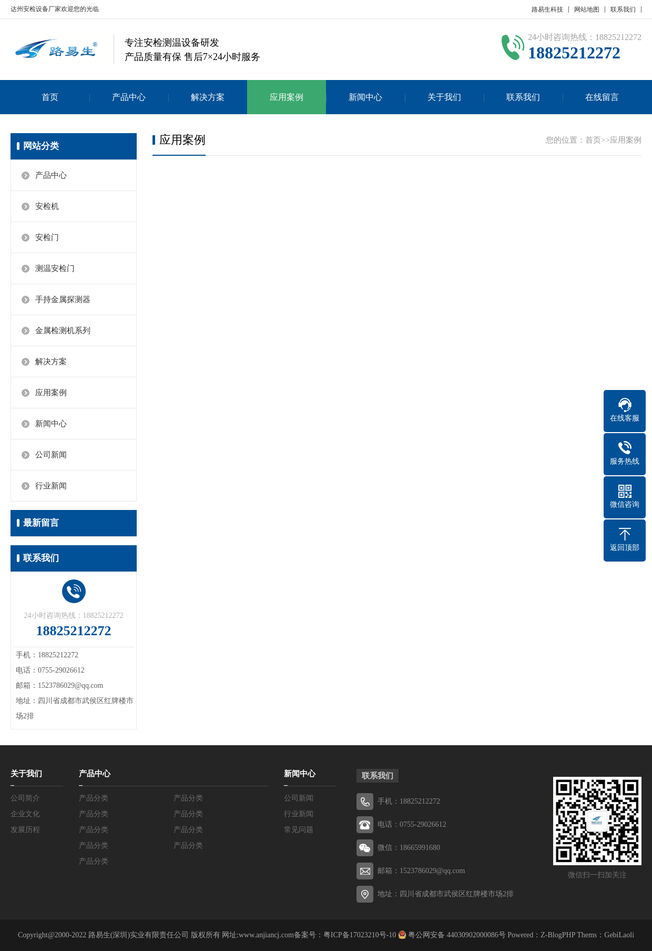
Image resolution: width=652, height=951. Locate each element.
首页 (50, 97)
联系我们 (623, 9)
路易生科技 (547, 9)
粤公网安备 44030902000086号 (456, 935)
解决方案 (208, 97)
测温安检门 (55, 268)
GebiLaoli (619, 935)
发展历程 (25, 830)
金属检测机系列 (62, 330)
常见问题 (298, 830)
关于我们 (444, 97)
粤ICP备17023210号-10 (359, 935)
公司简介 (25, 798)
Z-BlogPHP (558, 935)
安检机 (47, 206)
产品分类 (93, 798)
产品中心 (129, 97)
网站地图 (586, 9)
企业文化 (25, 814)
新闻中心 (365, 97)
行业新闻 (51, 486)
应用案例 (286, 97)
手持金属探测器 (62, 299)
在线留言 (602, 97)
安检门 (47, 237)
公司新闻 (51, 455)
